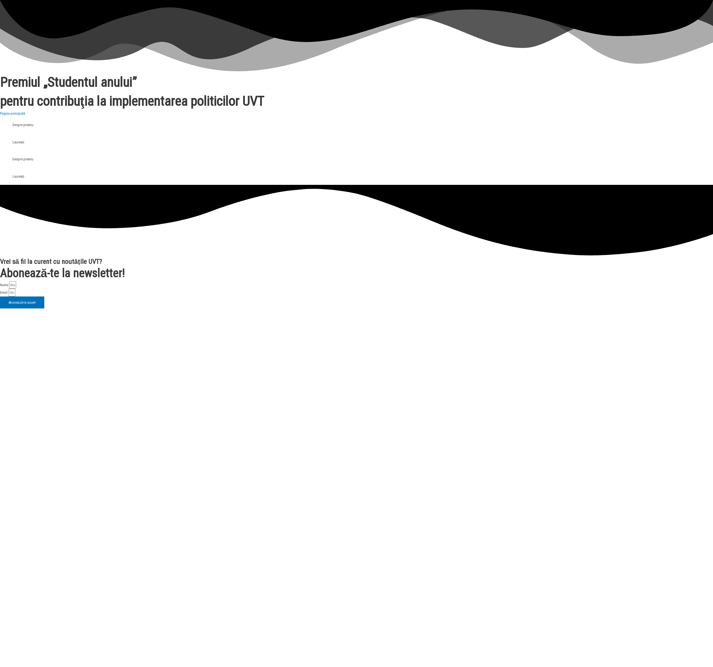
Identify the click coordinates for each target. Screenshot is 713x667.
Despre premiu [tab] (23, 125)
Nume (4, 285)
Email (4, 292)
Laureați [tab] (18, 142)
